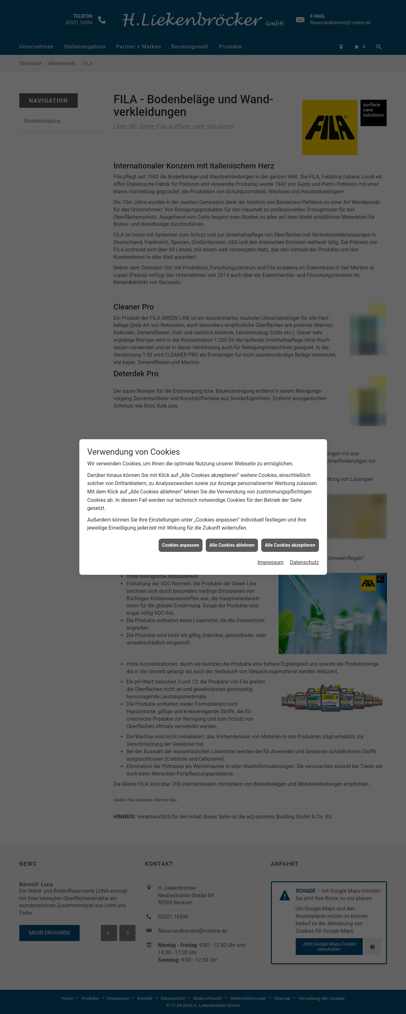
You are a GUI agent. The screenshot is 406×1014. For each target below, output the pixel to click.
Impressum (271, 556)
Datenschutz (304, 556)
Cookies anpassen (180, 538)
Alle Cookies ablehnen (231, 538)
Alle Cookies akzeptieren (290, 538)
